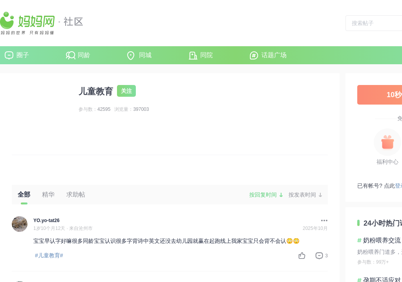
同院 (206, 55)
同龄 (84, 55)
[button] (322, 220)
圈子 (22, 55)
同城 (145, 55)
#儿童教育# (49, 255)
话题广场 (274, 55)
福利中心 (387, 162)
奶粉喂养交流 (382, 240)
